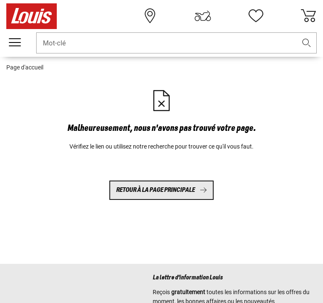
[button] (307, 43)
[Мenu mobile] (14, 42)
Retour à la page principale (161, 190)
